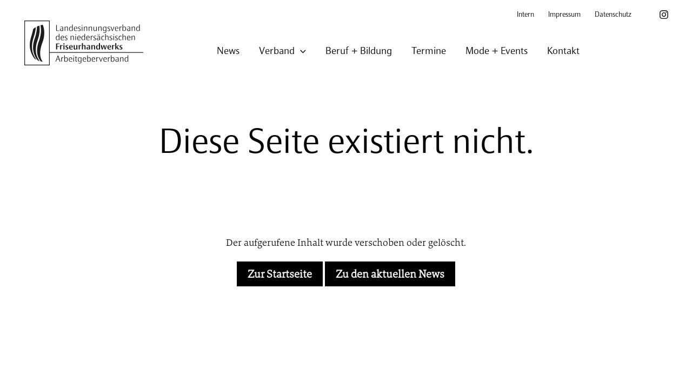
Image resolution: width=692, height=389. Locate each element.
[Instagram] (663, 14)
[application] (300, 51)
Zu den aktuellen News (390, 274)
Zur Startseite (280, 274)
